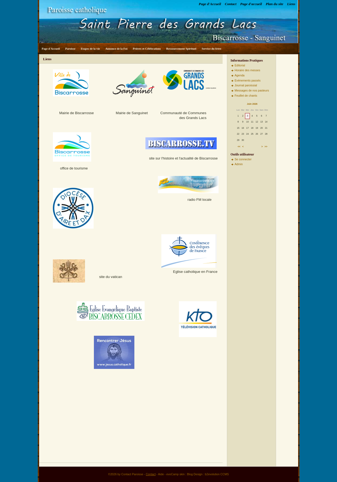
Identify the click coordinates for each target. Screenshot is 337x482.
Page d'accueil (251, 4)
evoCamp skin (175, 474)
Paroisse (70, 48)
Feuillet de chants (246, 95)
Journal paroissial (246, 85)
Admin (239, 164)
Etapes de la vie (90, 48)
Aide (161, 474)
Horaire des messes (247, 70)
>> (266, 146)
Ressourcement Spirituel (181, 48)
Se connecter (243, 159)
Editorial (240, 65)
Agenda (240, 75)
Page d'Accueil (210, 4)
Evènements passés (248, 80)
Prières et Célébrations (147, 48)
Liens (291, 4)
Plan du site (274, 4)
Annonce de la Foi (116, 48)
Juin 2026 (252, 104)
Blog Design (194, 474)
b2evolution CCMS (217, 474)
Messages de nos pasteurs (252, 90)
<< (239, 146)
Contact (230, 4)
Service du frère (211, 48)
